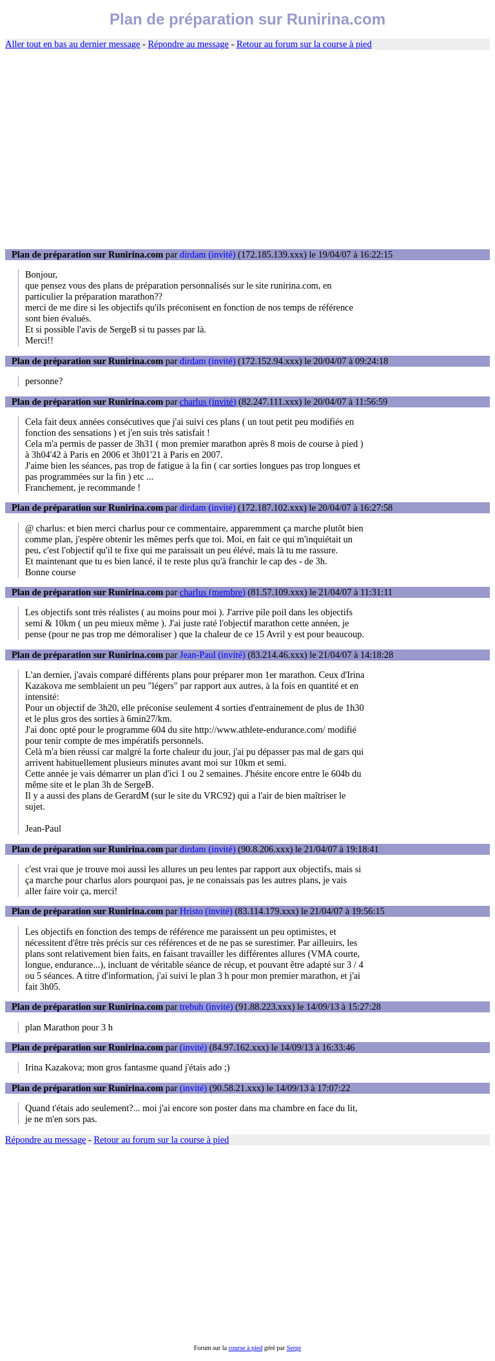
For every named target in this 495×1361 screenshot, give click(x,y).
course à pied (245, 1347)
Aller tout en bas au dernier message (72, 44)
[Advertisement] (247, 149)
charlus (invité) (208, 401)
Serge (294, 1347)
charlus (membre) (213, 592)
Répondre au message (188, 44)
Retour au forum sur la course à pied (304, 44)
